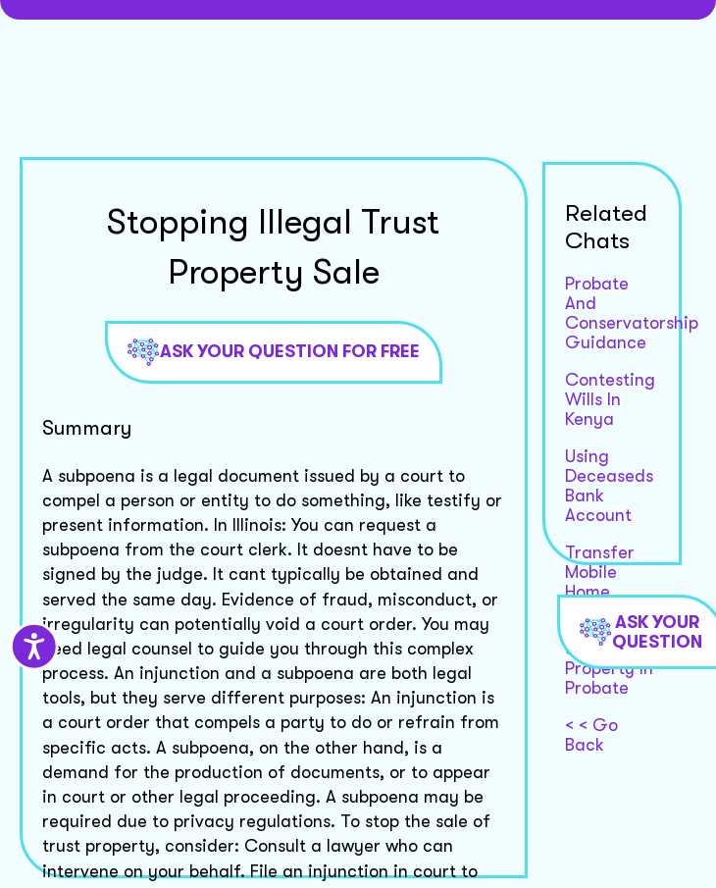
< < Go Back (591, 735)
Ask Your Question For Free (274, 352)
